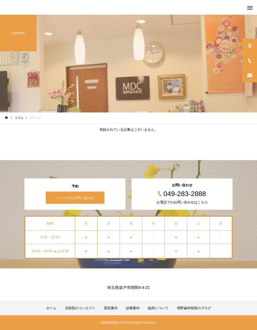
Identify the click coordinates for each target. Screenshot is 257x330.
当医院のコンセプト (80, 308)
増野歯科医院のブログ (194, 308)
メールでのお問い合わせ (75, 198)
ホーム (51, 308)
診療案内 (133, 308)
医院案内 (111, 308)
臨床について (158, 308)
